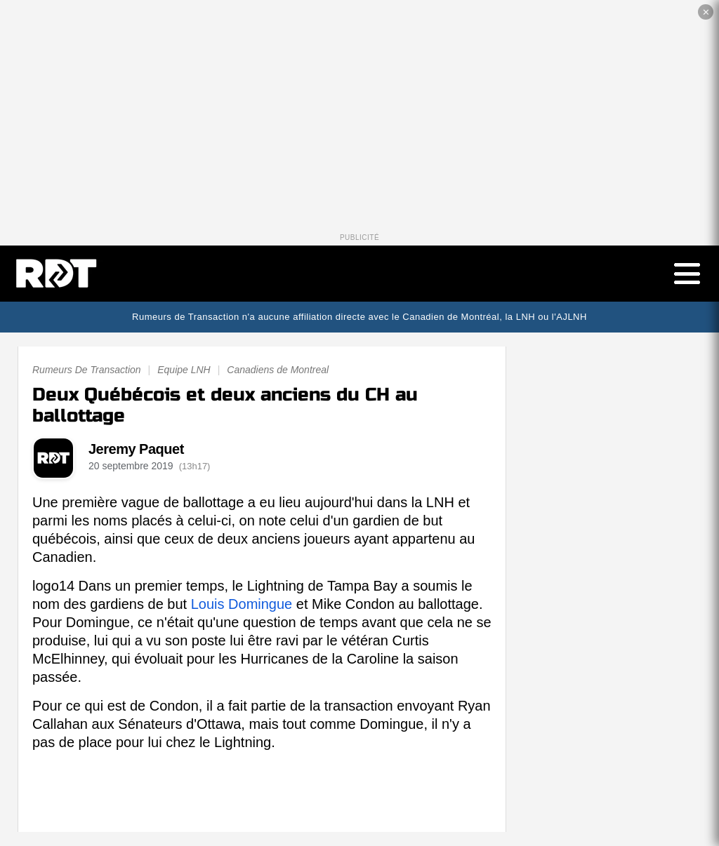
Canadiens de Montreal (278, 369)
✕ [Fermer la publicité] (706, 12)
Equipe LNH (184, 369)
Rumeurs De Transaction (86, 369)
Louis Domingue (242, 604)
